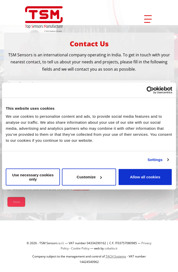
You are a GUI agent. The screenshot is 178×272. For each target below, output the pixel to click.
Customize (89, 177)
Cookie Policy (80, 248)
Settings (155, 160)
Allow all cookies (145, 177)
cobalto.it (111, 248)
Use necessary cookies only (33, 177)
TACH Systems (116, 256)
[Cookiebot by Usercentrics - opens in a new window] (150, 90)
